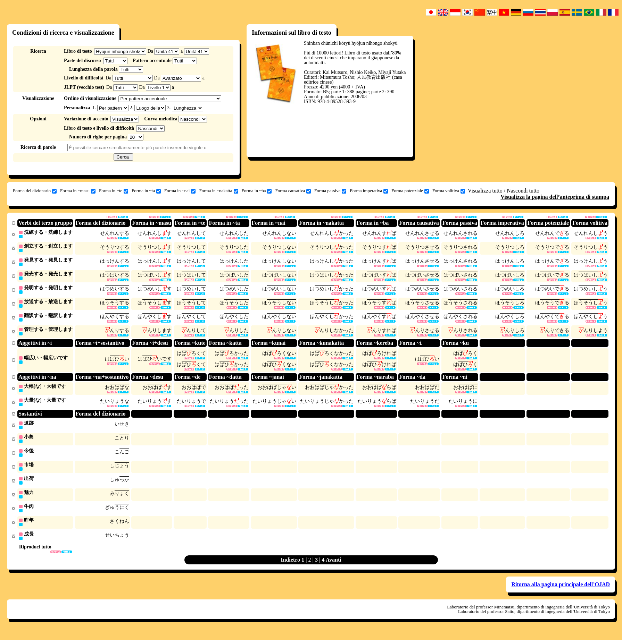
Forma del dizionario (35, 191)
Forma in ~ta (146, 191)
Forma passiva (330, 191)
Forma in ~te (113, 191)
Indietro (291, 567)
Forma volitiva (448, 191)
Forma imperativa (369, 191)
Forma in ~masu (78, 191)
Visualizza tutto (486, 191)
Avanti (333, 567)
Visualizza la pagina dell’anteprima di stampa (554, 197)
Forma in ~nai (180, 191)
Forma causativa (293, 191)
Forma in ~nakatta (218, 191)
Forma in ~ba (257, 191)
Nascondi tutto (523, 191)
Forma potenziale (410, 191)
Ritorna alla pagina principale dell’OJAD (560, 592)
